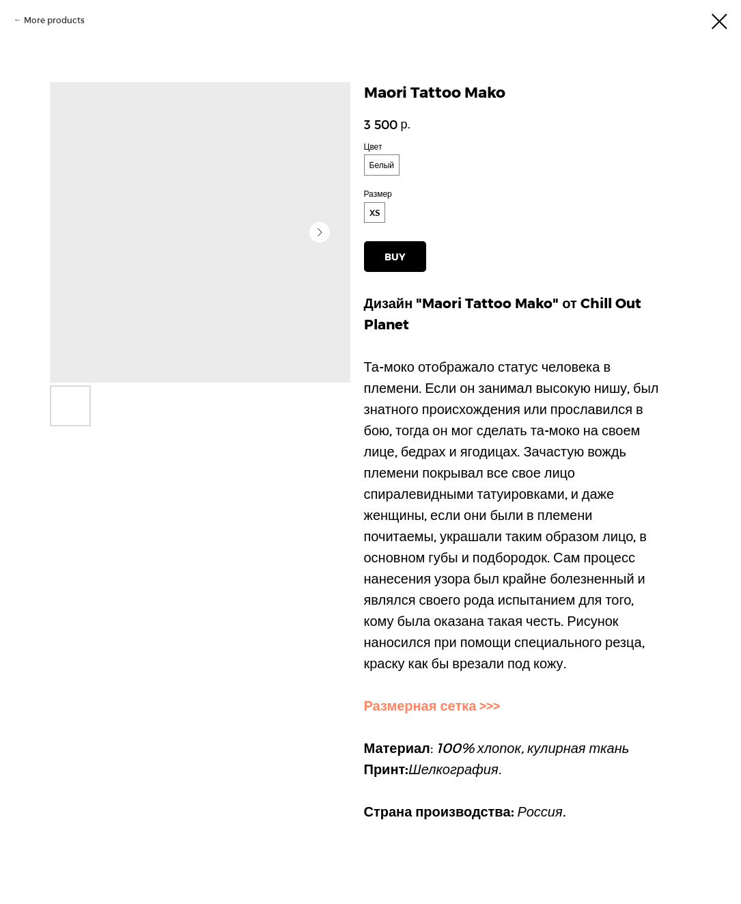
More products (54, 20)
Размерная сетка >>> (432, 705)
